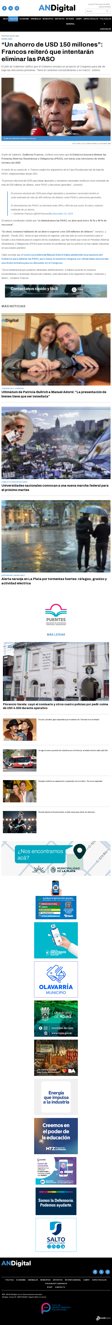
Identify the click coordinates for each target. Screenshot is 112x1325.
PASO (79, 143)
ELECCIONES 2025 (104, 143)
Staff (49, 1287)
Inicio (5, 19)
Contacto (60, 1287)
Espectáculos (91, 19)
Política (14, 19)
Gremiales (36, 19)
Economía (24, 19)
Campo (79, 19)
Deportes (59, 19)
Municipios (48, 19)
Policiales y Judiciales (105, 24)
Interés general (70, 21)
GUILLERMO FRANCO (89, 143)
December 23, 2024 (62, 213)
